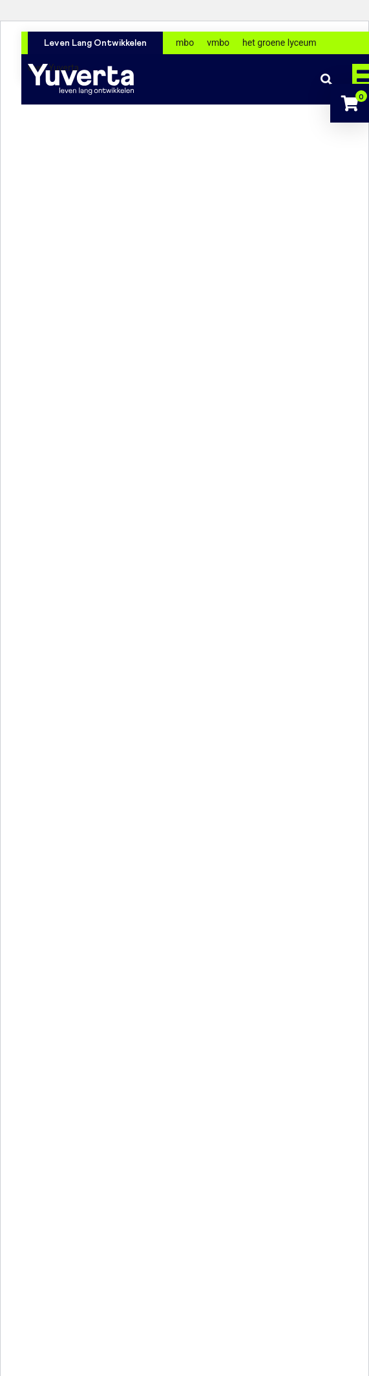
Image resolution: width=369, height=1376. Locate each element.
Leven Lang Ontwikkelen (95, 43)
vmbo (218, 42)
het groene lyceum (279, 42)
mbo (185, 42)
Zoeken (326, 79)
